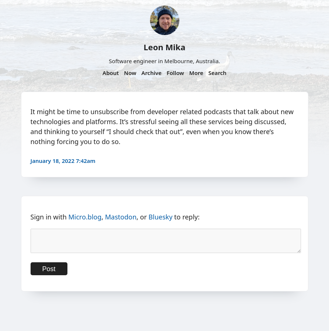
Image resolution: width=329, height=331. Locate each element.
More (196, 72)
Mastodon (121, 216)
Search (218, 72)
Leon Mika (164, 46)
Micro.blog (84, 216)
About (110, 72)
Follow (175, 72)
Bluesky (160, 216)
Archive (151, 72)
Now (130, 72)
